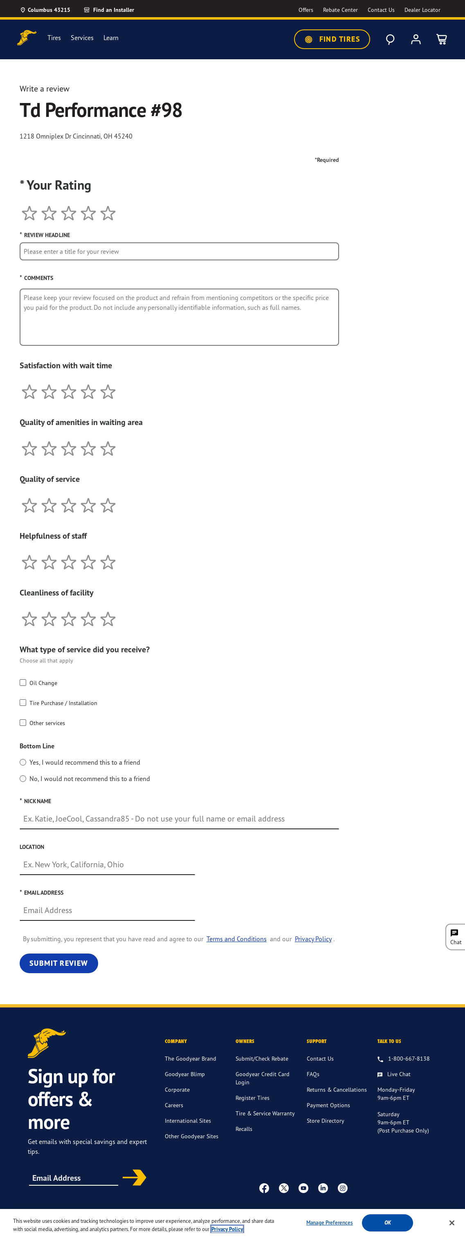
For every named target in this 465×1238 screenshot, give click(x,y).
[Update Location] (45, 10)
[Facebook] (264, 1187)
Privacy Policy (313, 939)
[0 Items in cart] (442, 39)
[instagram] (343, 1187)
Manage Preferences (329, 1222)
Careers (174, 1104)
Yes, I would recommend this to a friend (84, 762)
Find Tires (332, 39)
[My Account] (416, 39)
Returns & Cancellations (337, 1089)
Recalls (244, 1128)
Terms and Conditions (237, 939)
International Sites (188, 1120)
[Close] (452, 1223)
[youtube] (303, 1187)
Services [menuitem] (82, 38)
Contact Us (320, 1058)
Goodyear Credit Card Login (263, 1078)
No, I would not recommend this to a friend (89, 779)
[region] (232, 1223)
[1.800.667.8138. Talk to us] (403, 1058)
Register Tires (253, 1097)
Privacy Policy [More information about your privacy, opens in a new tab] (227, 1229)
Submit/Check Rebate (262, 1058)
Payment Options (328, 1104)
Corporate (177, 1089)
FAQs (313, 1073)
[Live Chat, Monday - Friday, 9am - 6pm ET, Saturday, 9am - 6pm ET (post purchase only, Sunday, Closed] (394, 1074)
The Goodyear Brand (190, 1058)
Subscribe (131, 1178)
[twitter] (284, 1187)
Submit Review (58, 963)
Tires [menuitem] (54, 38)
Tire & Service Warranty (265, 1113)
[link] (118, 10)
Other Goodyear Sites (191, 1136)
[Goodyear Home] (27, 38)
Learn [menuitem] (111, 38)
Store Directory (325, 1120)
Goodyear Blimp (185, 1073)
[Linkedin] (323, 1187)
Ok (387, 1222)
